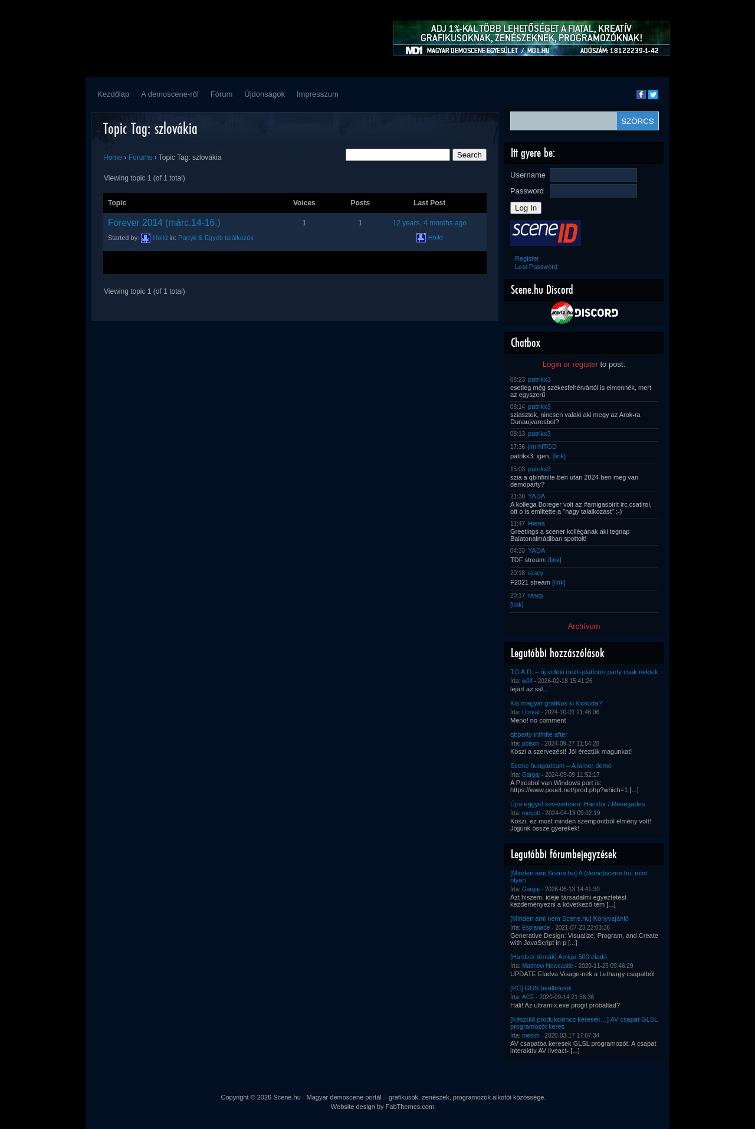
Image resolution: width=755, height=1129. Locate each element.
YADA (536, 496)
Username (528, 174)
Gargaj (531, 775)
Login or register (570, 364)
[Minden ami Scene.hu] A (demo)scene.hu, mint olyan (578, 876)
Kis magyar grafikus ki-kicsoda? (556, 703)
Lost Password (536, 266)
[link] (559, 456)
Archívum (584, 626)
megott (531, 813)
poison (530, 743)
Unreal (530, 712)
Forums (141, 157)
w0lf (527, 681)
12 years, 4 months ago (430, 223)
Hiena (536, 523)
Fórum (222, 94)
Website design (353, 1106)
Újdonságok (264, 94)
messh (530, 1035)
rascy (535, 572)
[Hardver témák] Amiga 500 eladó (558, 956)
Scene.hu (286, 1097)
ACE (528, 997)
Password (527, 190)
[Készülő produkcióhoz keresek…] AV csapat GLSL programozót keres (584, 1023)
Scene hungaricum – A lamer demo (561, 765)
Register (527, 258)
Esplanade (536, 927)
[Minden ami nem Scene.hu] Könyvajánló (569, 918)
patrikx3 (539, 379)
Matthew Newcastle (547, 966)
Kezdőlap (113, 94)
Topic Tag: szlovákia (150, 128)
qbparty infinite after (538, 734)
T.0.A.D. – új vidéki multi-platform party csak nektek (584, 671)
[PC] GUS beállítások (541, 988)
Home (112, 157)
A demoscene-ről (170, 94)
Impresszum (318, 94)
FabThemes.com (410, 1106)
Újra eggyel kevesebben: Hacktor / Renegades (577, 804)
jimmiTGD (542, 446)
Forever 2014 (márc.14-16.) (164, 223)
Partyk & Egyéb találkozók (216, 237)
